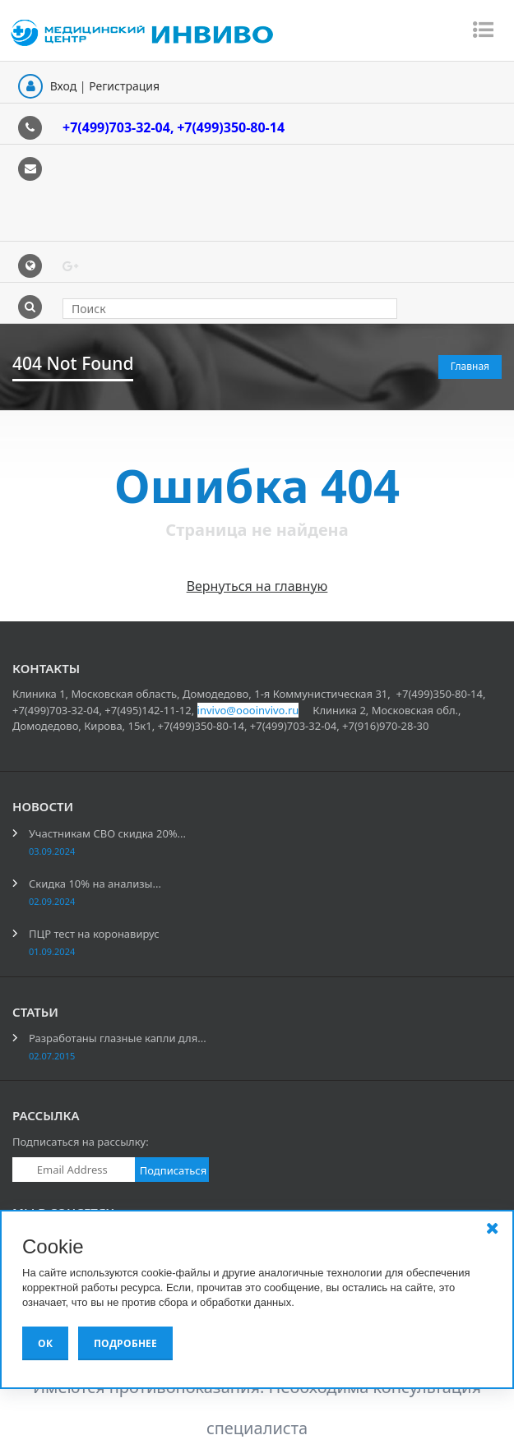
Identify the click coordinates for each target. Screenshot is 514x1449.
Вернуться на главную (257, 586)
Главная (470, 366)
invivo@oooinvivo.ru (248, 710)
